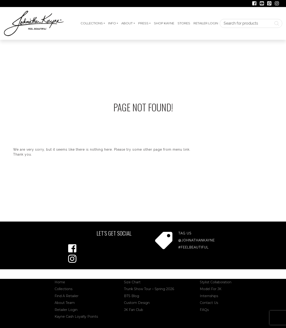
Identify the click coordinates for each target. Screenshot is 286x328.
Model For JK (210, 289)
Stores (184, 23)
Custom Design (137, 303)
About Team (65, 303)
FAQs (204, 310)
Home (60, 282)
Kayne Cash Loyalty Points (76, 316)
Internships (209, 296)
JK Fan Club (133, 310)
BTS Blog (131, 296)
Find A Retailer (66, 296)
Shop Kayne (164, 23)
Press (143, 23)
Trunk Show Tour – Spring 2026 (149, 289)
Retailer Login (205, 23)
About (127, 23)
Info (112, 23)
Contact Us (209, 303)
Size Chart (132, 282)
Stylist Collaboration (215, 282)
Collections (92, 23)
